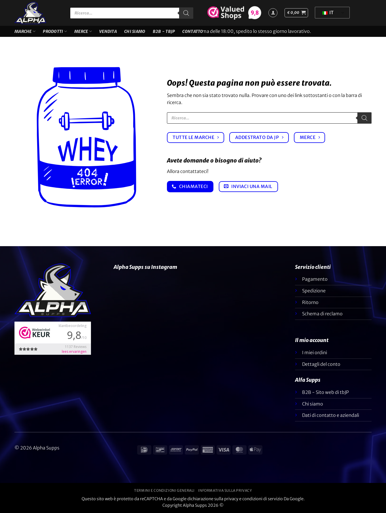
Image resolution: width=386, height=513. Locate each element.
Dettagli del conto (321, 364)
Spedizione (314, 291)
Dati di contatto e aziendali (330, 415)
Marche (24, 31)
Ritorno (310, 302)
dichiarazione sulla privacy (212, 498)
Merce (83, 31)
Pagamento (315, 279)
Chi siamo (134, 31)
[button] (296, 12)
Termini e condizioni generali (164, 490)
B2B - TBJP (164, 31)
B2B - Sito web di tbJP (325, 392)
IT (328, 12)
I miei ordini (314, 352)
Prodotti (55, 31)
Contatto (192, 31)
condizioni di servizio (262, 498)
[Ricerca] (186, 13)
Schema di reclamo (322, 313)
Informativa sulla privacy (225, 490)
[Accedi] (272, 12)
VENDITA (108, 31)
